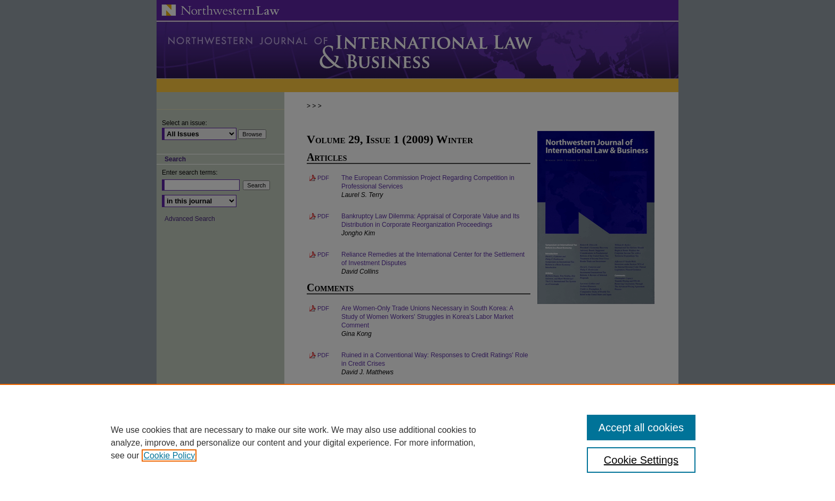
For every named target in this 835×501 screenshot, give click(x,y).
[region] (417, 442)
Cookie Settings (641, 460)
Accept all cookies (641, 427)
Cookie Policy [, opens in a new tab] (169, 455)
